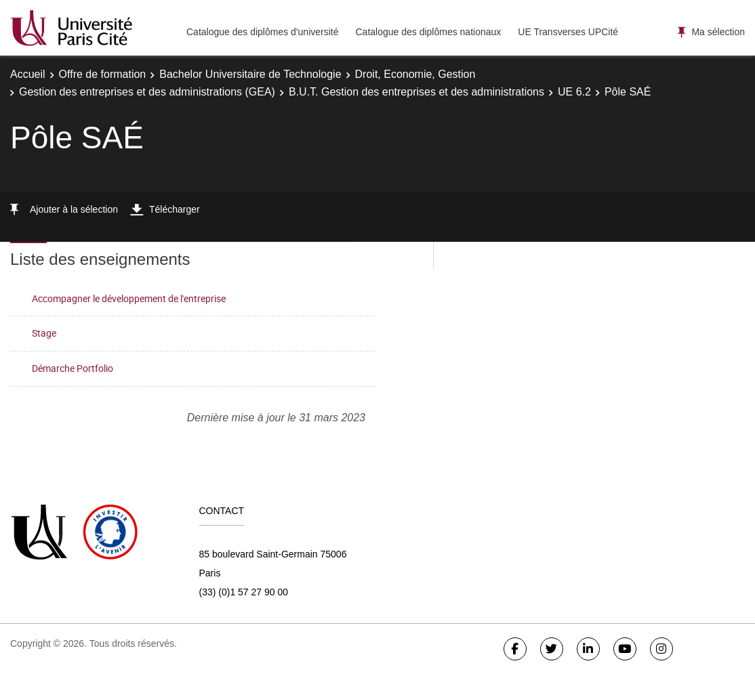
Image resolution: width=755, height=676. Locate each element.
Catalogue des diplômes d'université (262, 31)
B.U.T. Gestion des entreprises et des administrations (416, 92)
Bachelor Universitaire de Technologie (250, 74)
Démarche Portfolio (72, 368)
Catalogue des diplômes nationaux (428, 31)
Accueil (27, 74)
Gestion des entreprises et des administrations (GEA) (147, 92)
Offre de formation (102, 74)
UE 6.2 (574, 92)
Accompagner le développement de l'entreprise (129, 298)
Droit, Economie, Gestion (415, 74)
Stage (44, 332)
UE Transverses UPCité (568, 31)
